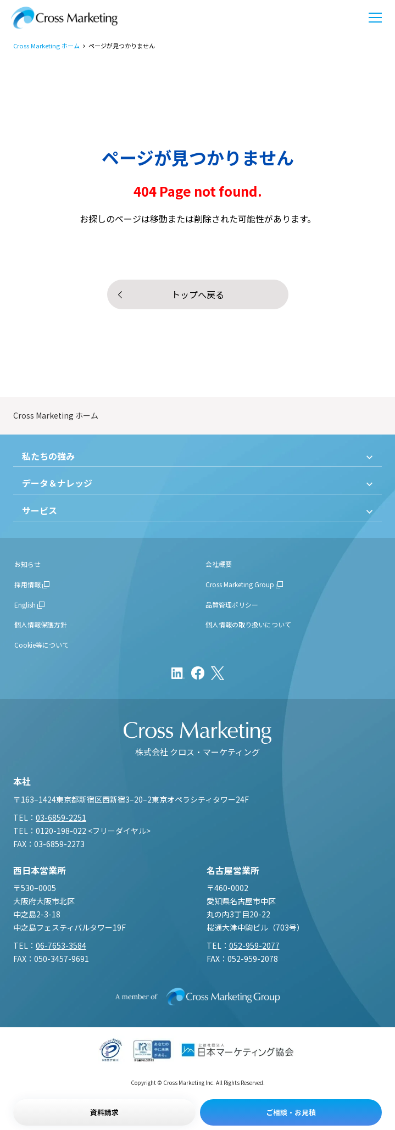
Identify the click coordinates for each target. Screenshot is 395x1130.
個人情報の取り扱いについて (248, 624)
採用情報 (27, 584)
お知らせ (27, 564)
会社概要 (218, 564)
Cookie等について (41, 644)
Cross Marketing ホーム (46, 46)
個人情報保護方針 (40, 624)
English (25, 604)
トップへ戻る (197, 294)
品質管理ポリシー (231, 604)
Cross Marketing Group (239, 584)
